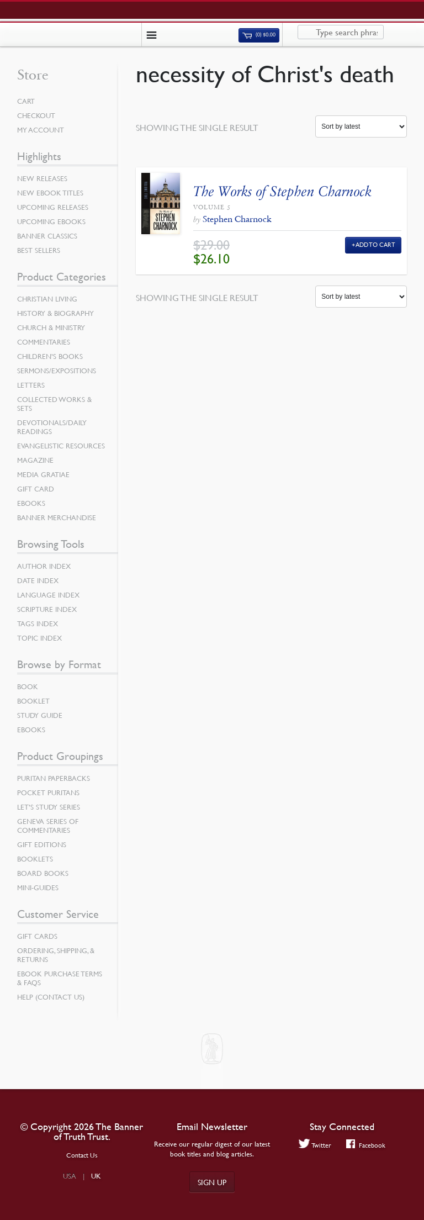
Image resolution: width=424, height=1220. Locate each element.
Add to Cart (375, 244)
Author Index (44, 566)
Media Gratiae (43, 474)
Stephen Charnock (237, 219)
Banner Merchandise (56, 517)
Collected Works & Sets (54, 404)
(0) (258, 35)
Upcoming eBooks (51, 221)
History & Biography (55, 313)
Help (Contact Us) (50, 996)
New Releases (42, 178)
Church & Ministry (51, 327)
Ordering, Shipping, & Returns (55, 955)
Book (27, 686)
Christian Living (47, 298)
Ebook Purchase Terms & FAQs (59, 978)
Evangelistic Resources (61, 445)
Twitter (315, 1144)
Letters (31, 385)
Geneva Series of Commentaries (47, 826)
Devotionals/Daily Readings (52, 427)
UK (96, 1175)
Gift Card (35, 488)
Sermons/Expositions (56, 370)
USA (69, 1175)
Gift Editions (41, 844)
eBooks (31, 503)
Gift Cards (37, 936)
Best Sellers (38, 250)
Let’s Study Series (48, 806)
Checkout (36, 115)
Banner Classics (47, 235)
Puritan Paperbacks (53, 778)
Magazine (35, 460)
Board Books (42, 873)
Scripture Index (47, 609)
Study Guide (39, 715)
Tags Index (37, 623)
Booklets (35, 858)
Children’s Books (50, 356)
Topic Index (39, 637)
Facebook (365, 1144)
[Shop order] (361, 126)
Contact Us (82, 1155)
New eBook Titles (50, 192)
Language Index (48, 594)
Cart (26, 101)
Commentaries (43, 341)
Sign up (212, 1182)
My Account (40, 129)
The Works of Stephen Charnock (282, 191)
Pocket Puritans (48, 792)
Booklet (33, 700)
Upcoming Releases (52, 207)
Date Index (38, 580)
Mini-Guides (38, 887)
